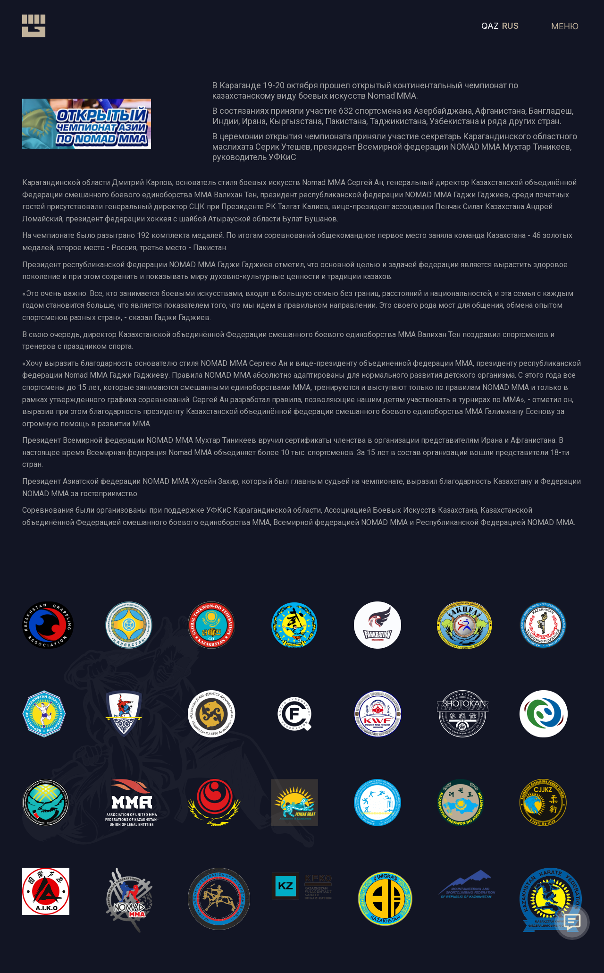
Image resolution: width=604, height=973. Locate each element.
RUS (510, 26)
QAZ (490, 26)
